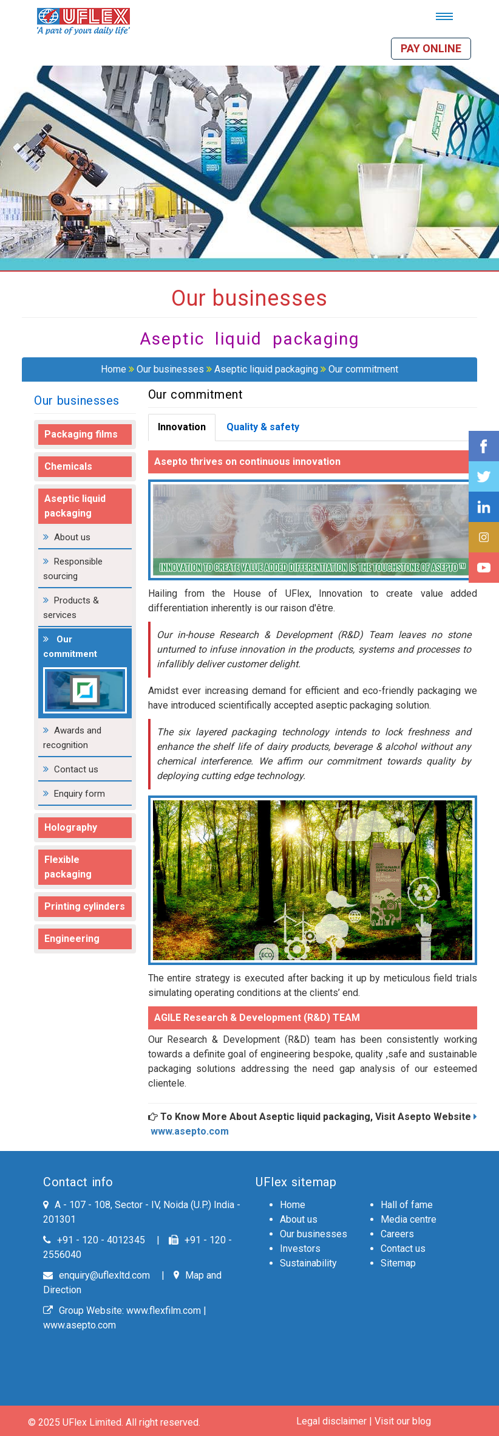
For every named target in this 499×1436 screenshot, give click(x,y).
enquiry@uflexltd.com (96, 1275)
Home (113, 369)
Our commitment (363, 369)
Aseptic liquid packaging (266, 369)
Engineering (72, 938)
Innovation (182, 427)
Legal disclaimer (331, 1421)
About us (72, 537)
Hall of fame (407, 1205)
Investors (300, 1248)
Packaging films (81, 434)
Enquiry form (79, 793)
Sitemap (398, 1263)
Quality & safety (262, 427)
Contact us (76, 769)
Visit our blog (403, 1421)
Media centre (408, 1219)
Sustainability (308, 1263)
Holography (70, 827)
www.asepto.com (79, 1325)
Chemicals (68, 466)
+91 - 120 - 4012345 (94, 1240)
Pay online (431, 48)
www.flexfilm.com (163, 1310)
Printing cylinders (84, 906)
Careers (397, 1234)
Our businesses (170, 369)
